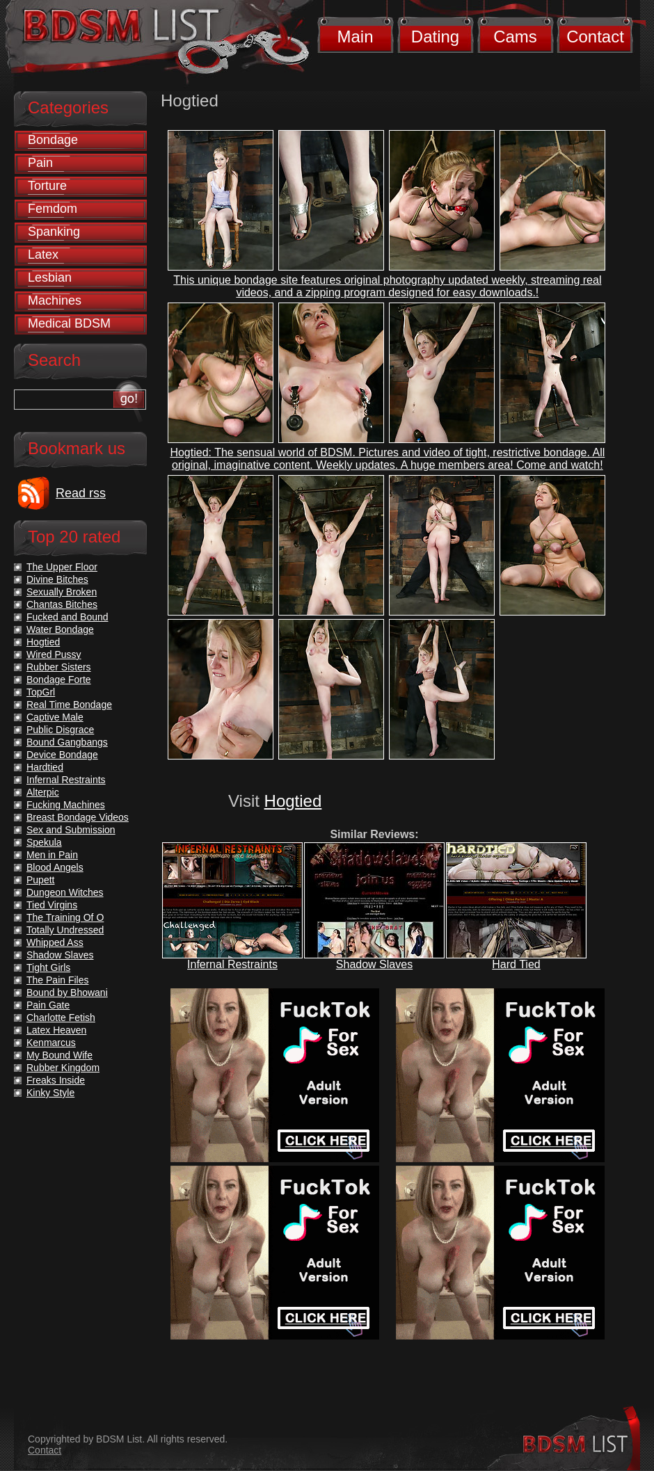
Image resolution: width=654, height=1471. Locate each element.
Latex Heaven (56, 1030)
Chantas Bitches (61, 604)
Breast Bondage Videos (77, 817)
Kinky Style (50, 1092)
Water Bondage (60, 629)
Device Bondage (62, 754)
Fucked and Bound (67, 616)
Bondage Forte (58, 679)
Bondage (53, 140)
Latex (43, 255)
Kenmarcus (51, 1042)
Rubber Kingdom (62, 1067)
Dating (435, 36)
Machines (54, 300)
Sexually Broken (61, 591)
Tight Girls (48, 967)
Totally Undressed (65, 929)
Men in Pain (52, 854)
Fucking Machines (65, 804)
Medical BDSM (69, 323)
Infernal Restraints (232, 964)
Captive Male (54, 717)
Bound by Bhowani (67, 992)
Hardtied (44, 767)
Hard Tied (516, 964)
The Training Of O (65, 917)
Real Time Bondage (69, 704)
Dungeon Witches (65, 892)
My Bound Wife (59, 1055)
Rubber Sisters (58, 667)
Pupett (40, 879)
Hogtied (293, 800)
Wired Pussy (53, 654)
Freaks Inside (55, 1080)
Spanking (54, 232)
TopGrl (40, 692)
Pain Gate (48, 1005)
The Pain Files (57, 980)
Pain (40, 163)
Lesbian (50, 277)
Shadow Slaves (374, 964)
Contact (595, 36)
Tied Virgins (51, 904)
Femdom (52, 209)
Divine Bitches (57, 579)
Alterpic (42, 792)
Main (355, 36)
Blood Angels (54, 867)
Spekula (44, 842)
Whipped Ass (54, 942)
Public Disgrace (60, 729)
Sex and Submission (70, 829)
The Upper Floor (61, 566)
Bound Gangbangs (67, 742)
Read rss (81, 493)
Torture (47, 186)
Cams (515, 36)
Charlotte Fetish (60, 1017)
